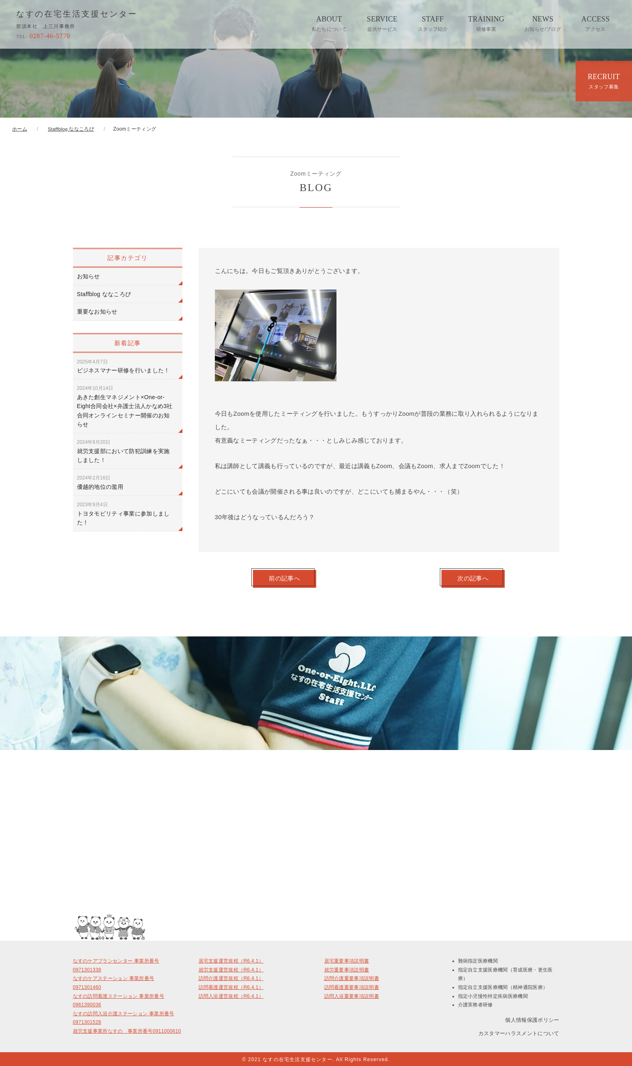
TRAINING (486, 23)
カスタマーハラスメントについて (518, 1032)
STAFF (433, 23)
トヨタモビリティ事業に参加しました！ (123, 514)
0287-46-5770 (43, 35)
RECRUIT (604, 81)
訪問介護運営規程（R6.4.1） (231, 977)
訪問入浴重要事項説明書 (351, 995)
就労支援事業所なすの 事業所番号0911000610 (127, 1030)
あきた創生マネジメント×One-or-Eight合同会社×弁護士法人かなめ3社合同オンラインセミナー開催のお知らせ (125, 406)
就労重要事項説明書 (346, 968)
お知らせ (88, 276)
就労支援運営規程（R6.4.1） (231, 968)
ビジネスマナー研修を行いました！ (123, 366)
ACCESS (595, 23)
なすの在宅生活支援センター (76, 14)
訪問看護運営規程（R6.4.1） (231, 986)
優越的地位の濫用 (100, 482)
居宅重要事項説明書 (346, 960)
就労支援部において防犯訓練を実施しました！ (123, 451)
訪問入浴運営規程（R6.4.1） (231, 995)
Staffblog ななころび (104, 294)
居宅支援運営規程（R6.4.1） (231, 960)
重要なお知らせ (97, 311)
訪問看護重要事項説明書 (351, 986)
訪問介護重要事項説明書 (351, 977)
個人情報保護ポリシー (532, 1018)
